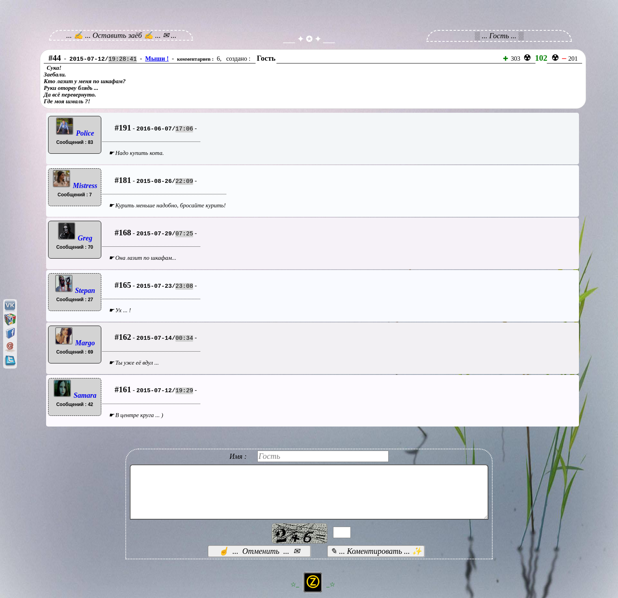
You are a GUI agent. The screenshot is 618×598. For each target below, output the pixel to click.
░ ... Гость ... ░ (499, 36)
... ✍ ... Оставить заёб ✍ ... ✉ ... (121, 35)
